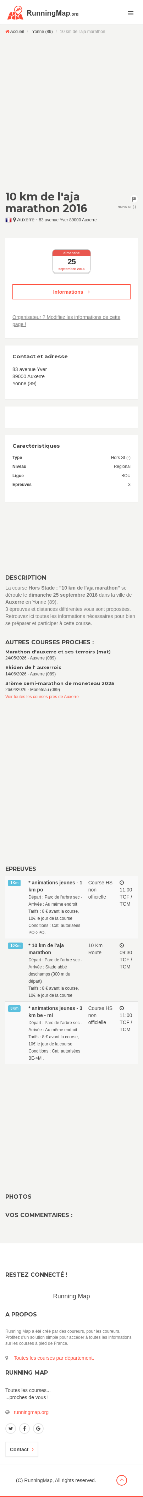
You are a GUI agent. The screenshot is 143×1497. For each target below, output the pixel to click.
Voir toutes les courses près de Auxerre (42, 696)
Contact (22, 1449)
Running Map (71, 1296)
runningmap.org (31, 1412)
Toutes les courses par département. (54, 1358)
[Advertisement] (71, 112)
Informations (71, 292)
